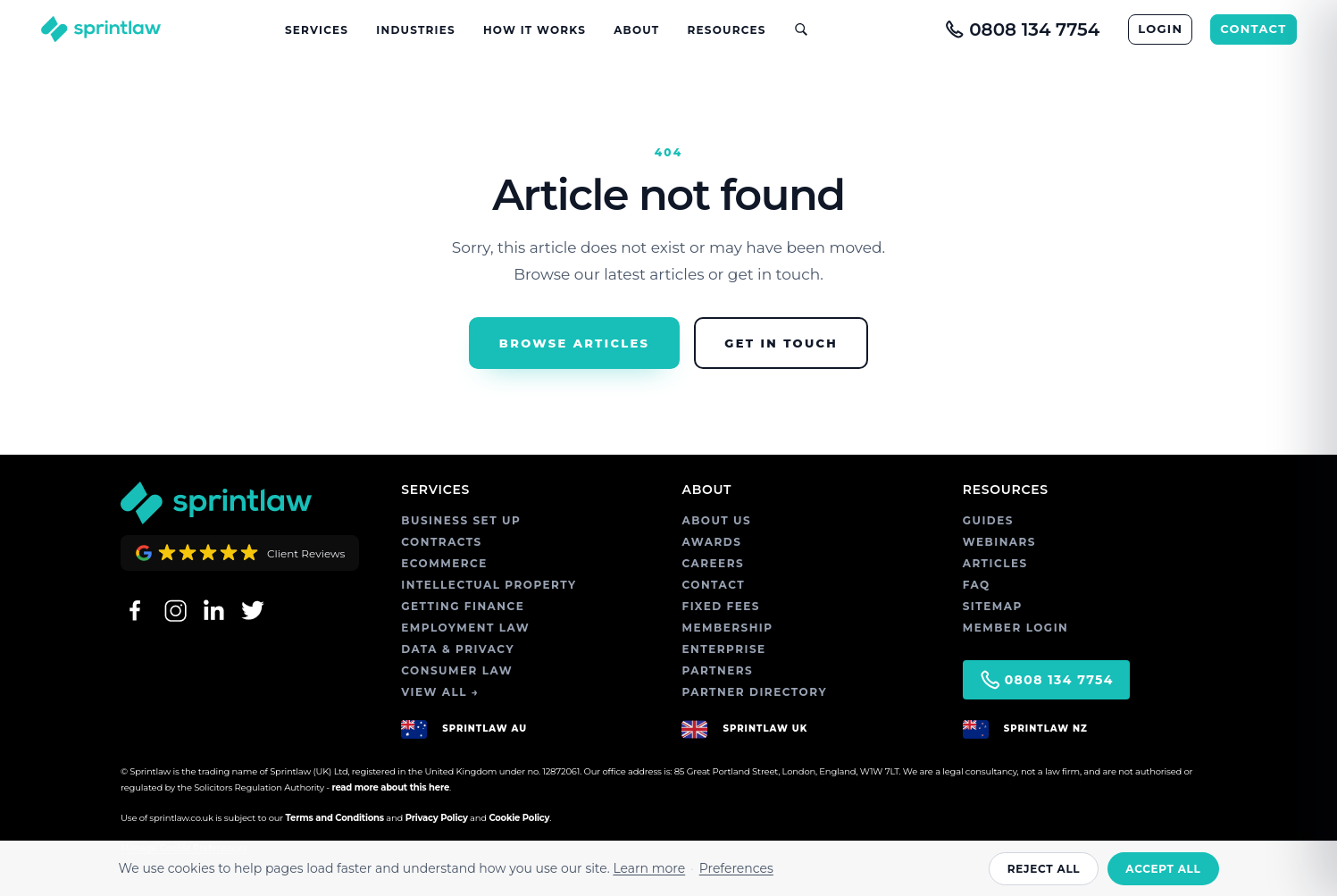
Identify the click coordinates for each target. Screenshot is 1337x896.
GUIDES (988, 520)
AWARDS (711, 541)
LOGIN (1160, 28)
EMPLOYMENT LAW (465, 627)
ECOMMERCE (444, 563)
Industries (415, 30)
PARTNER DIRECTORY (754, 692)
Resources (727, 30)
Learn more (649, 868)
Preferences (736, 868)
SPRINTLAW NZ (1046, 728)
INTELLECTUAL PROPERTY (488, 584)
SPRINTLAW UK (765, 728)
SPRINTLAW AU (484, 728)
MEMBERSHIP (727, 627)
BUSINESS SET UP (461, 520)
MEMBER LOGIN (1016, 627)
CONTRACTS (441, 541)
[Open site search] (794, 29)
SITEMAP (993, 606)
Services (316, 30)
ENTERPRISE (723, 649)
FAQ (976, 584)
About (636, 30)
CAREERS (712, 563)
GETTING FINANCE (462, 606)
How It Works (534, 30)
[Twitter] (252, 610)
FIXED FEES (720, 606)
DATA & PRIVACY (457, 649)
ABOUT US (716, 520)
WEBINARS (999, 541)
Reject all (1044, 868)
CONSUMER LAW (457, 670)
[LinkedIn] (213, 610)
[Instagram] (174, 610)
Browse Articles (574, 343)
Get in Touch (781, 343)
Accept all (1162, 868)
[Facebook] (135, 610)
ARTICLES (995, 563)
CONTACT (1253, 28)
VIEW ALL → (440, 692)
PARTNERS (717, 670)
